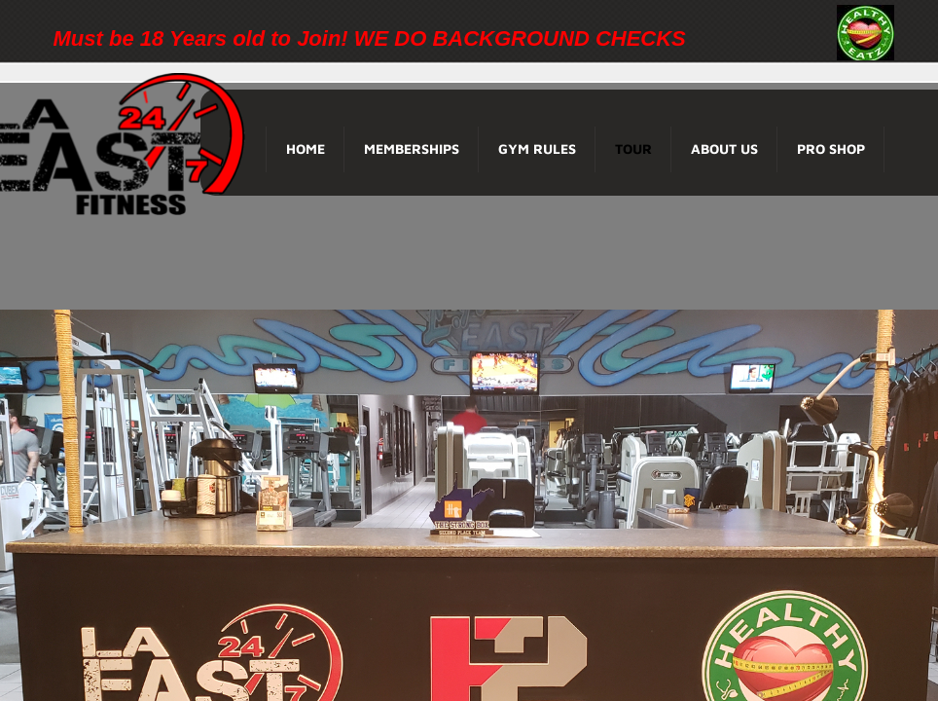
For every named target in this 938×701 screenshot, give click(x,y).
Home (305, 148)
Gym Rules (537, 148)
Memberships (411, 148)
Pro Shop (831, 148)
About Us (724, 148)
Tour (633, 148)
